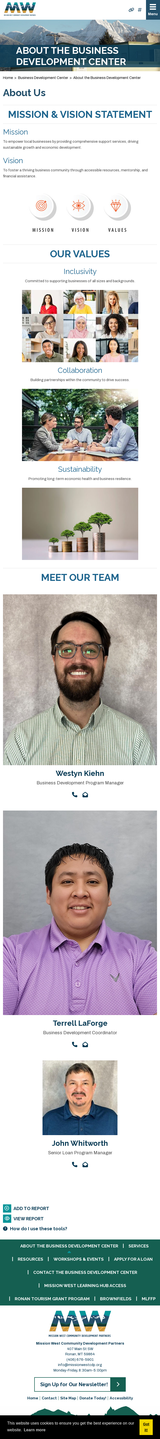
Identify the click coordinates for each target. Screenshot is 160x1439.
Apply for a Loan (133, 1259)
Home (32, 1398)
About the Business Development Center (69, 1246)
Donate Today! (93, 1398)
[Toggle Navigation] (153, 10)
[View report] (80, 1219)
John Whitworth (80, 1143)
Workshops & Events (79, 1259)
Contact (49, 1398)
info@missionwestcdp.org (80, 1365)
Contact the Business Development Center (85, 1272)
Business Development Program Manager (80, 782)
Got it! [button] (146, 1427)
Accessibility (121, 1398)
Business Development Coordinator (80, 1032)
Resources (30, 1259)
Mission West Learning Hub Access (85, 1286)
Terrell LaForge (80, 1023)
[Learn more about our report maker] (80, 1228)
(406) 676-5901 (80, 1360)
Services (138, 1246)
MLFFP (149, 1299)
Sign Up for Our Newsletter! (74, 1384)
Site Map (68, 1398)
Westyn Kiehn (80, 773)
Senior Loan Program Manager (80, 1152)
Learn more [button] (35, 1430)
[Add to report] (80, 1208)
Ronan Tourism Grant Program (52, 1299)
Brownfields (116, 1299)
